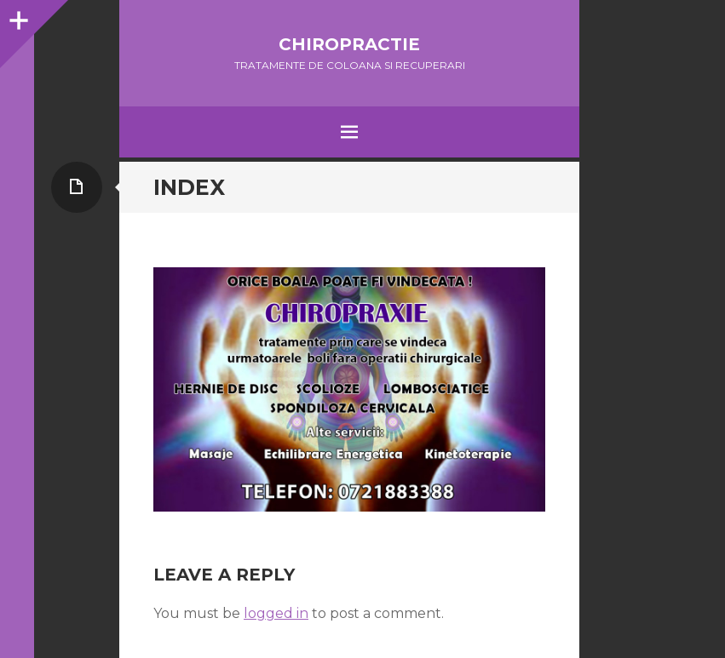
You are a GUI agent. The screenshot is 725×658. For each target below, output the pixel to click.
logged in (276, 613)
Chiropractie (349, 44)
